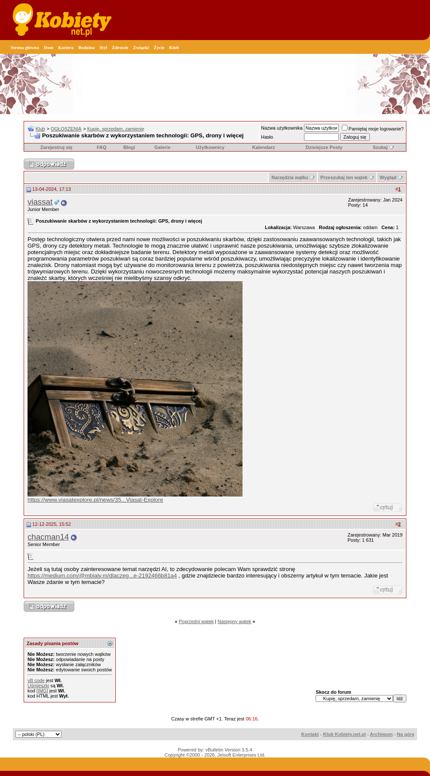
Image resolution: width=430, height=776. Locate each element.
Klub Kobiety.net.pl (344, 734)
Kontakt (310, 734)
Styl (103, 47)
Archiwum (381, 734)
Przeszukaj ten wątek (344, 177)
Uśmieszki (38, 685)
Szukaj (380, 147)
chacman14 (48, 536)
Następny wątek (234, 621)
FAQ (102, 147)
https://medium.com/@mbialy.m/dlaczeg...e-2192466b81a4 (102, 575)
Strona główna (25, 47)
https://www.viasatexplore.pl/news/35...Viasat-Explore (95, 500)
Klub (174, 47)
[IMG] (42, 690)
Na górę (406, 734)
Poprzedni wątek (196, 621)
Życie (159, 47)
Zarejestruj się (56, 147)
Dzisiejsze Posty (324, 147)
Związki (141, 47)
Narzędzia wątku (289, 177)
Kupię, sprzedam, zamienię (115, 128)
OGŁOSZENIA (66, 128)
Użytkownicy (210, 147)
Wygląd (388, 177)
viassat (40, 201)
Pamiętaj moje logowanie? (373, 128)
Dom (48, 47)
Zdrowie (120, 47)
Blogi (129, 147)
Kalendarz (263, 147)
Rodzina (86, 47)
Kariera (66, 47)
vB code (36, 680)
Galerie (162, 147)
